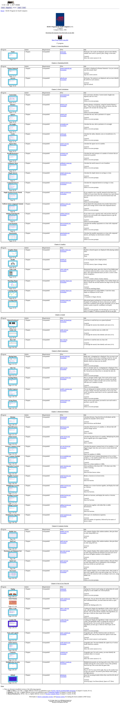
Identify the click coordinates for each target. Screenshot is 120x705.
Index (19, 7)
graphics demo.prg (65, 250)
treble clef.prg (64, 330)
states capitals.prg (65, 633)
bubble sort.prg (64, 531)
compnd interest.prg (65, 182)
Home (3, 7)
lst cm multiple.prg (65, 456)
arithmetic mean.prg (65, 163)
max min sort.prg (65, 551)
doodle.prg (63, 259)
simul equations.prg (65, 515)
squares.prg (63, 114)
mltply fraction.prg (65, 485)
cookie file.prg (64, 620)
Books (14, 7)
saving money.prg (65, 400)
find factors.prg (64, 427)
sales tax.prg (63, 368)
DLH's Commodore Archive (45, 696)
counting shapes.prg (65, 290)
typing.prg (63, 589)
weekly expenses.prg (66, 389)
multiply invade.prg (65, 662)
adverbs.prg (63, 78)
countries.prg (64, 652)
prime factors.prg (65, 436)
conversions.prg (64, 95)
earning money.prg (65, 377)
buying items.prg (65, 356)
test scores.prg (64, 570)
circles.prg (63, 134)
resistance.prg (64, 153)
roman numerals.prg (65, 68)
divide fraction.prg (65, 495)
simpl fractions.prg (65, 476)
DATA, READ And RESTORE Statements (64, 690)
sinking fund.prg (64, 213)
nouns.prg (63, 51)
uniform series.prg (65, 204)
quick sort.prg (64, 561)
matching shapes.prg (66, 281)
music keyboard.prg (65, 320)
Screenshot (63, 53)
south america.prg (65, 642)
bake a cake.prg (64, 608)
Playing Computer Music (52, 694)
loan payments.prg (65, 223)
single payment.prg (65, 192)
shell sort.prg (64, 541)
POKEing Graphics (54, 692)
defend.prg (63, 675)
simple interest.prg (65, 173)
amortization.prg (65, 233)
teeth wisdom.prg (65, 599)
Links (24, 7)
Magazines (8, 7)
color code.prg (64, 269)
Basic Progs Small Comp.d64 (60, 40)
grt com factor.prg (65, 446)
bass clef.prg (63, 339)
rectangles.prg (64, 124)
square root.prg (64, 143)
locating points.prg (65, 300)
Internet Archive (60, 696)
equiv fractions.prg (65, 466)
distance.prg (63, 104)
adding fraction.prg (65, 505)
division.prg (63, 417)
